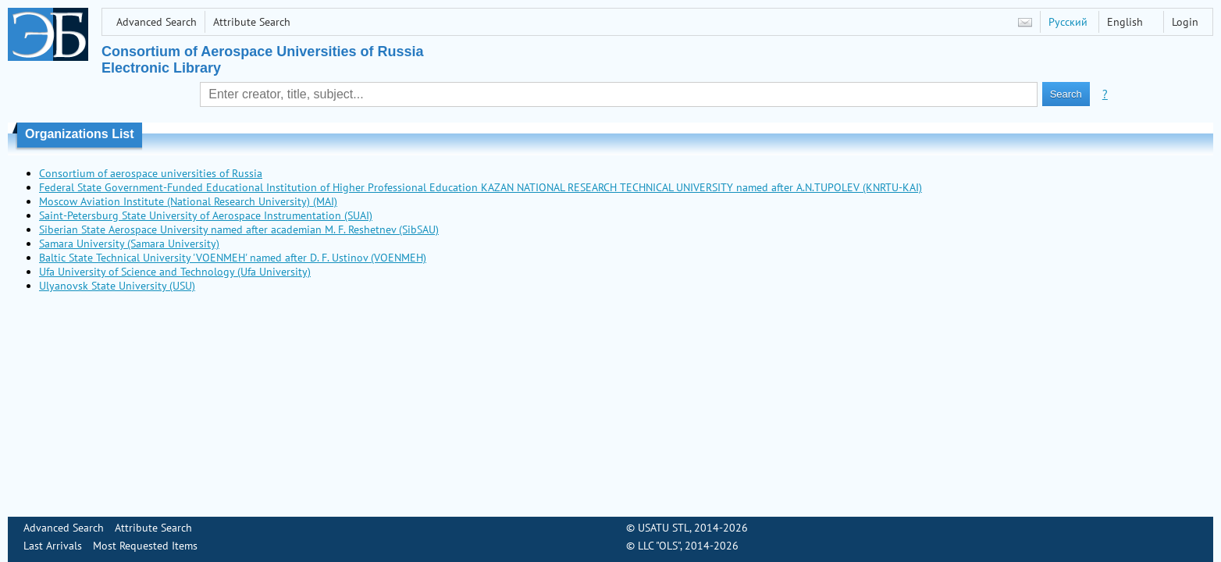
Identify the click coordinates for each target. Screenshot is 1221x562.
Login (1185, 22)
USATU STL (663, 528)
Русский (1068, 22)
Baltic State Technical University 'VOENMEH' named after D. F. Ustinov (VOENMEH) (232, 258)
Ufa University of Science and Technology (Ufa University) (175, 272)
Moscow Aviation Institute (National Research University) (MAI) (188, 201)
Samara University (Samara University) (129, 244)
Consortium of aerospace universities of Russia (150, 173)
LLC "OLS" (659, 546)
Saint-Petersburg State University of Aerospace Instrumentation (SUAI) (205, 215)
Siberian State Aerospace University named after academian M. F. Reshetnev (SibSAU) (239, 229)
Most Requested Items (145, 546)
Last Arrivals (52, 546)
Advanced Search (156, 22)
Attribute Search (251, 22)
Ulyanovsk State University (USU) (117, 286)
